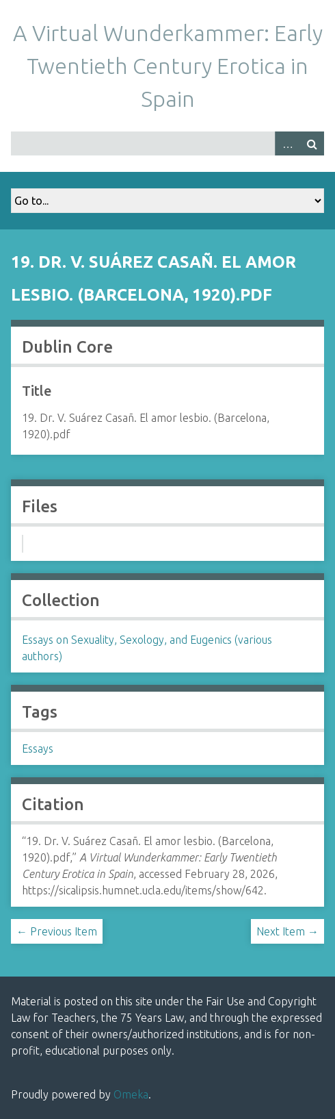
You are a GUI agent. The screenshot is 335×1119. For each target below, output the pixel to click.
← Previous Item (56, 931)
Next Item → (287, 931)
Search (311, 143)
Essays (37, 748)
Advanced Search (287, 143)
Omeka (130, 1094)
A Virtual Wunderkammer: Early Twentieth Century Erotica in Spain (168, 66)
